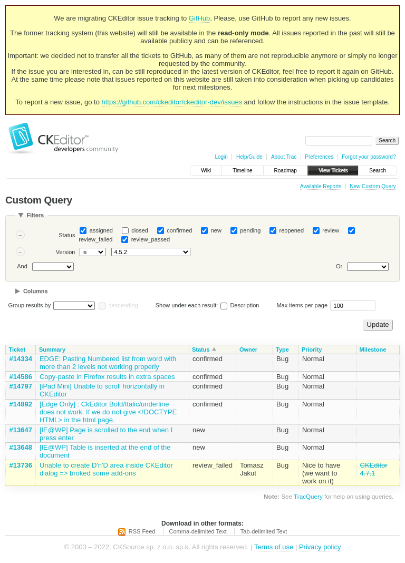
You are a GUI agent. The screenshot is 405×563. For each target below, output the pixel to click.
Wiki (206, 170)
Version (65, 252)
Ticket (17, 349)
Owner (248, 349)
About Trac (283, 157)
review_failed (95, 239)
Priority (312, 349)
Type (282, 349)
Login (221, 157)
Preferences (319, 157)
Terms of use (273, 547)
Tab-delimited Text (263, 531)
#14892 (20, 404)
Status (67, 235)
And (22, 267)
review (330, 230)
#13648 (20, 447)
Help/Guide (249, 157)
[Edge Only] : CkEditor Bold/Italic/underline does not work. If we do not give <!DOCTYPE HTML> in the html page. (108, 412)
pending (250, 230)
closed (139, 230)
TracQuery (308, 496)
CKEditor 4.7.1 (374, 469)
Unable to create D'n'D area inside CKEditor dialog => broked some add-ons (106, 469)
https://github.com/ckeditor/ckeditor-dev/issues (172, 102)
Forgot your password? (369, 157)
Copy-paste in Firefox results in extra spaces (107, 377)
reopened (291, 230)
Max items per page (301, 305)
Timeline (242, 170)
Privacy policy (320, 547)
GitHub (199, 18)
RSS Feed (142, 531)
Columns (35, 291)
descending (123, 305)
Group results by (29, 305)
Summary (52, 349)
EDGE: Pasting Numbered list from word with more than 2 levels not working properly (108, 363)
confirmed (179, 230)
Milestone (373, 349)
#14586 (20, 377)
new (216, 230)
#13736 (20, 465)
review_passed (150, 239)
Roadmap (285, 170)
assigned (101, 230)
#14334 (20, 359)
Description (239, 305)
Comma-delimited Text (198, 531)
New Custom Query (373, 186)
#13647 (20, 430)
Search (377, 170)
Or (339, 267)
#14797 (20, 386)
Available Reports (320, 186)
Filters (35, 215)
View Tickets (333, 170)
